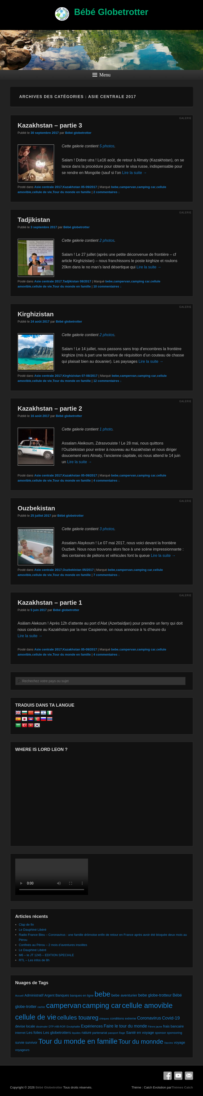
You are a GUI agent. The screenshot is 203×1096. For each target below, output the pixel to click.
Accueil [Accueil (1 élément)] (19, 995)
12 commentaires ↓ (107, 381)
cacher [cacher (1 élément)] (41, 1006)
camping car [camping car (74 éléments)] (101, 1005)
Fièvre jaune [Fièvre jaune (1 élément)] (155, 1026)
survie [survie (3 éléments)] (19, 1042)
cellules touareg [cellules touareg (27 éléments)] (77, 1017)
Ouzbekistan (36, 508)
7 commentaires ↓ (106, 575)
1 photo (105, 429)
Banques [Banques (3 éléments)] (62, 995)
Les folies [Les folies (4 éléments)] (34, 1032)
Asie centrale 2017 (48, 187)
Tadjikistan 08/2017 (77, 281)
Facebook (167, 1076)
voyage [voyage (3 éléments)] (179, 1042)
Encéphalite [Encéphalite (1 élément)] (73, 1026)
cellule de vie (42, 192)
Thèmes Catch (182, 1087)
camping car (146, 187)
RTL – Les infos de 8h (34, 960)
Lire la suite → (134, 173)
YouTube (178, 1076)
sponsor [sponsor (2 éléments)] (160, 1033)
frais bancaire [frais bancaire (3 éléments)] (173, 1026)
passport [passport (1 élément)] (113, 1032)
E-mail (189, 1076)
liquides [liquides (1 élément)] (76, 1032)
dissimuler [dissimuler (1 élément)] (42, 1026)
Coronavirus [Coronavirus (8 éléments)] (149, 1017)
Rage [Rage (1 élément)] (122, 1032)
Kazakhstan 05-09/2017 (80, 187)
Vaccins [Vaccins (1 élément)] (168, 1042)
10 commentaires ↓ (107, 286)
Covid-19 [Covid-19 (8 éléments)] (171, 1017)
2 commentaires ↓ (106, 192)
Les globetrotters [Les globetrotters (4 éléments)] (57, 1032)
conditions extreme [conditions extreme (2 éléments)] (123, 1018)
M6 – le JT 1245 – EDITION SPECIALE (46, 955)
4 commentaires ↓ (106, 480)
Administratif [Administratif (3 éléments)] (33, 995)
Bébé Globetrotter (111, 12)
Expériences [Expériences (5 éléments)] (92, 1026)
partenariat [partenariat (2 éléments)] (99, 1033)
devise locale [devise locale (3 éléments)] (25, 1026)
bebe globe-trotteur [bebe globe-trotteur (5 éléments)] (155, 995)
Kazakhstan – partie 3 (50, 125)
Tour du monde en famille (72, 192)
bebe (114, 187)
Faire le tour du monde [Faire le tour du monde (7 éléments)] (125, 1026)
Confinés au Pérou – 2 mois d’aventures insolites (53, 945)
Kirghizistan (36, 314)
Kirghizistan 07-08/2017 (80, 376)
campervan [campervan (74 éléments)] (63, 1005)
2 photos (106, 240)
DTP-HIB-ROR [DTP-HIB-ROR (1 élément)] (57, 1026)
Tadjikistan (34, 219)
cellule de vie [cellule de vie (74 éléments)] (36, 1017)
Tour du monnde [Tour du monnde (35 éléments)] (140, 1041)
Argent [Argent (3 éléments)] (49, 995)
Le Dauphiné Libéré (32, 929)
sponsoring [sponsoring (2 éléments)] (174, 1033)
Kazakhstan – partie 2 (50, 408)
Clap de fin (26, 924)
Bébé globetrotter (78, 133)
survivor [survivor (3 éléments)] (31, 1042)
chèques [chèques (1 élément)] (104, 1018)
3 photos (106, 529)
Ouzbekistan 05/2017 (78, 570)
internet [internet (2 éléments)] (20, 1033)
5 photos (106, 146)
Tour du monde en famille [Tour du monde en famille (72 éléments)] (78, 1041)
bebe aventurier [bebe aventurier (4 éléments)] (124, 995)
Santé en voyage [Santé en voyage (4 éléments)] (140, 1032)
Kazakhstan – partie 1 (50, 602)
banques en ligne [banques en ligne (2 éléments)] (82, 995)
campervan (127, 187)
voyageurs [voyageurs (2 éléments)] (22, 1050)
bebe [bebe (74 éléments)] (102, 994)
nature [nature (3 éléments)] (86, 1033)
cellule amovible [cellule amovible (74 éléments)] (147, 1005)
